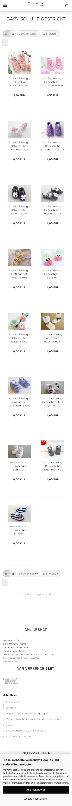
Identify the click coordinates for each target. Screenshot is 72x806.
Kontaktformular (10, 661)
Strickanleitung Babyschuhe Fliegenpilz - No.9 (52, 466)
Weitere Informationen (36, 798)
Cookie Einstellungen (19, 736)
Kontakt (11, 707)
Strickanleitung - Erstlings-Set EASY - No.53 (19, 274)
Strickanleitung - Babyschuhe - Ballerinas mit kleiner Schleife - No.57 (19, 210)
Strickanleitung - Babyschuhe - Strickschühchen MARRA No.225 (52, 82)
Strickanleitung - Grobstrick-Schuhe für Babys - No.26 (19, 402)
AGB (9, 725)
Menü (5, 5)
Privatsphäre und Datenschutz (24, 730)
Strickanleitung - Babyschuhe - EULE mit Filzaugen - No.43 (52, 274)
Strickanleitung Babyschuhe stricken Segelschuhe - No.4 (19, 530)
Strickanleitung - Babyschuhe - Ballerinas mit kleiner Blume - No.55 (52, 210)
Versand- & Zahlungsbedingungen (27, 713)
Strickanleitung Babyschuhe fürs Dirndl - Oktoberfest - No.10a (52, 402)
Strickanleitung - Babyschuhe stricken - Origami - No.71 (52, 146)
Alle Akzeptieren (35, 789)
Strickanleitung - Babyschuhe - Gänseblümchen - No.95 (19, 146)
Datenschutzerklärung (57, 782)
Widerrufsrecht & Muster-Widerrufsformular (33, 719)
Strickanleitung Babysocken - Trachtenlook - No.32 (52, 338)
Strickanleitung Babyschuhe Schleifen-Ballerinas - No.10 (19, 466)
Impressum (13, 702)
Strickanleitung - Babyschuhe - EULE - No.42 (19, 338)
